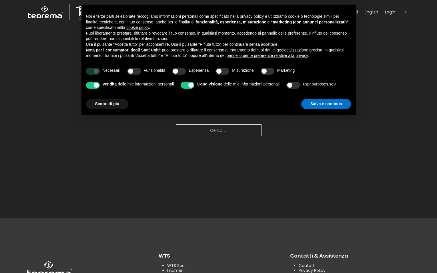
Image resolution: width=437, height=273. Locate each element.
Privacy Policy (312, 270)
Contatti (307, 265)
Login (390, 12)
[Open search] (405, 12)
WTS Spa (176, 265)
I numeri (175, 270)
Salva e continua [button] (326, 103)
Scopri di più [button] (107, 103)
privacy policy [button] (252, 16)
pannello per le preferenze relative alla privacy (267, 55)
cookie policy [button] (137, 27)
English (371, 12)
